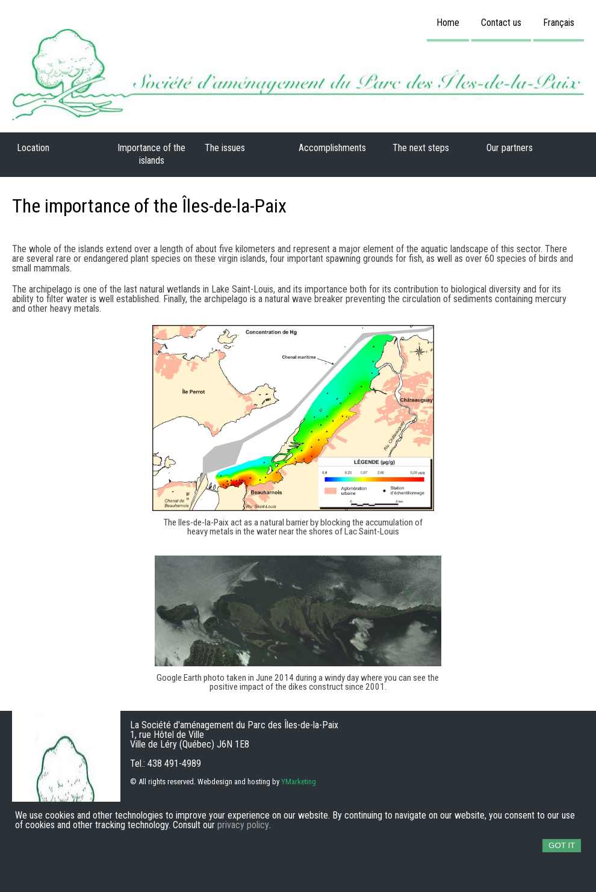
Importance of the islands (151, 154)
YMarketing (298, 782)
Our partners (509, 147)
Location (33, 147)
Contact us (501, 22)
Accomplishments (332, 147)
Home (447, 22)
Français (558, 22)
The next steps (421, 147)
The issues (225, 147)
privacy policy (243, 825)
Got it (561, 845)
